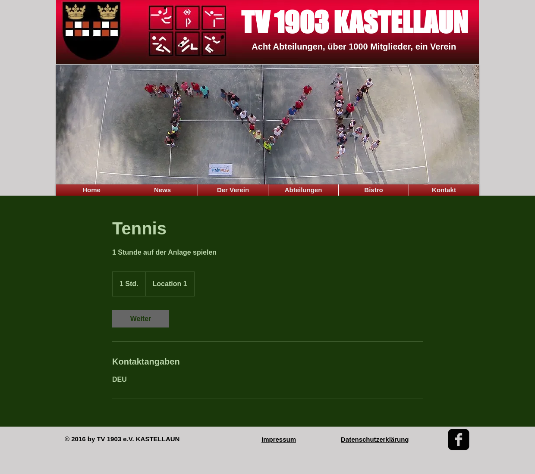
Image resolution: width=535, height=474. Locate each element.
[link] (140, 318)
